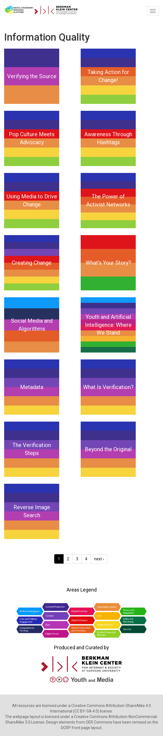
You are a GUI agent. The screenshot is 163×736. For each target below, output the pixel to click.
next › (99, 559)
